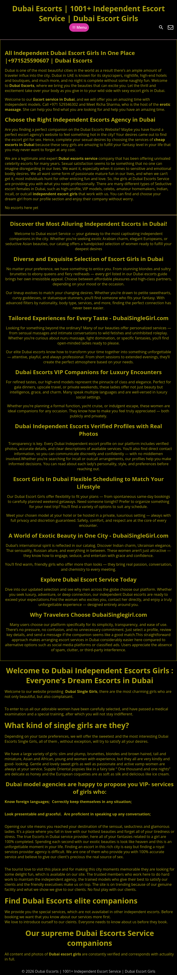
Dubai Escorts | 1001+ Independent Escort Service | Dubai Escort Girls (88, 13)
